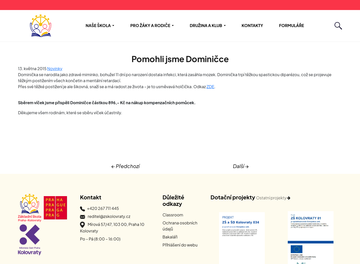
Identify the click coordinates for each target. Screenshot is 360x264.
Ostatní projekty (273, 197)
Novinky (54, 68)
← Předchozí (125, 166)
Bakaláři (170, 236)
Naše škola (98, 25)
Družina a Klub (206, 25)
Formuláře (291, 25)
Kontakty (252, 25)
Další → (241, 166)
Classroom (172, 214)
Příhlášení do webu (180, 244)
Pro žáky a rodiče (150, 25)
